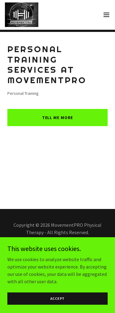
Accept (57, 298)
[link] (21, 14)
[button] (106, 15)
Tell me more (57, 117)
